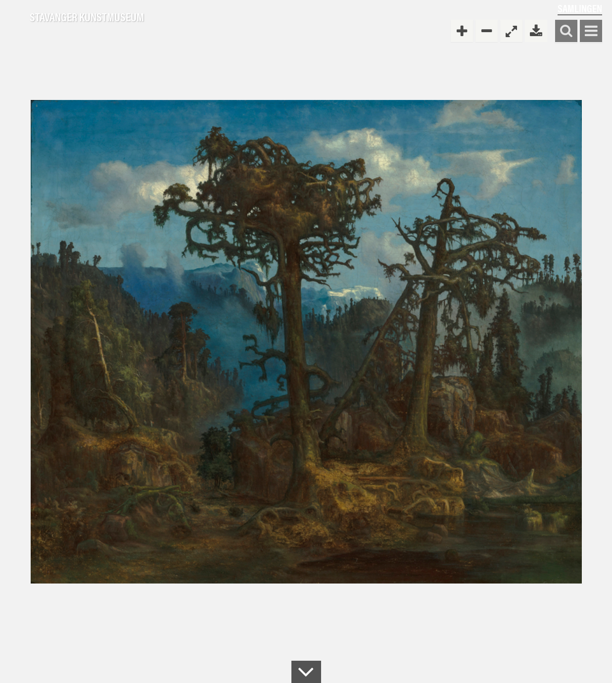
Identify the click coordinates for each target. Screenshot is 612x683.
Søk (566, 31)
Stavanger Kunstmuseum (87, 17)
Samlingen (580, 8)
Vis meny (591, 31)
